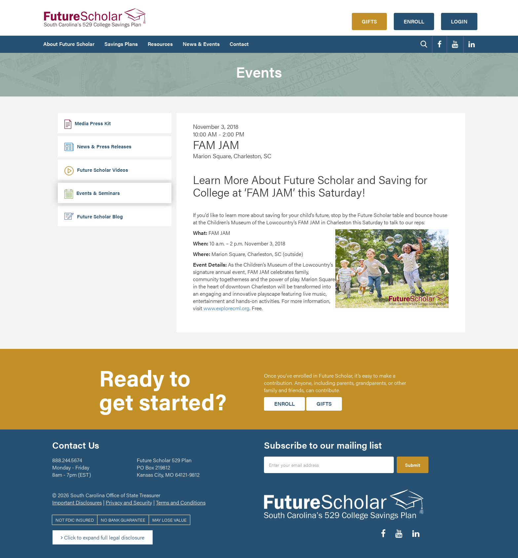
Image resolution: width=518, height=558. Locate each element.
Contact (239, 44)
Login (459, 21)
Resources (160, 44)
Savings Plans (121, 44)
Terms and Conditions (180, 502)
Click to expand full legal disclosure (102, 537)
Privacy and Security (129, 502)
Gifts (369, 21)
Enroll (414, 21)
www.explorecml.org (226, 308)
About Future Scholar (68, 44)
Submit (412, 465)
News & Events (201, 44)
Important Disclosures (77, 502)
